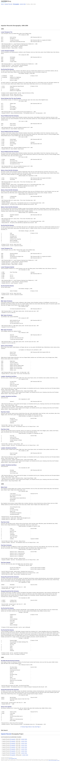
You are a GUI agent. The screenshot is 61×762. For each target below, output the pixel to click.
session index (23, 4)
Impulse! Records (8, 4)
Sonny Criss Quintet (6, 706)
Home (2, 4)
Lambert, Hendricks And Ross (8, 376)
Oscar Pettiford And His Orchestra (10, 115)
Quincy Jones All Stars (7, 345)
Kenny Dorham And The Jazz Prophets (11, 98)
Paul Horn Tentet (5, 412)
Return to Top (31, 726)
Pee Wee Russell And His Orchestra (10, 660)
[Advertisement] (30, 14)
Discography (16, 4)
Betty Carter (4, 487)
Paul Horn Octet (5, 429)
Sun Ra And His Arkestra (7, 69)
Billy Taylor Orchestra (6, 301)
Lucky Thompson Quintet (7, 50)
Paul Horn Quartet (5, 562)
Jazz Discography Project (13, 758)
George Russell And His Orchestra (10, 577)
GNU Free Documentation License (54, 760)
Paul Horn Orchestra (6, 545)
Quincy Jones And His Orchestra (9, 170)
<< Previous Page (24, 726)
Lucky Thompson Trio (6, 32)
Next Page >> (38, 726)
